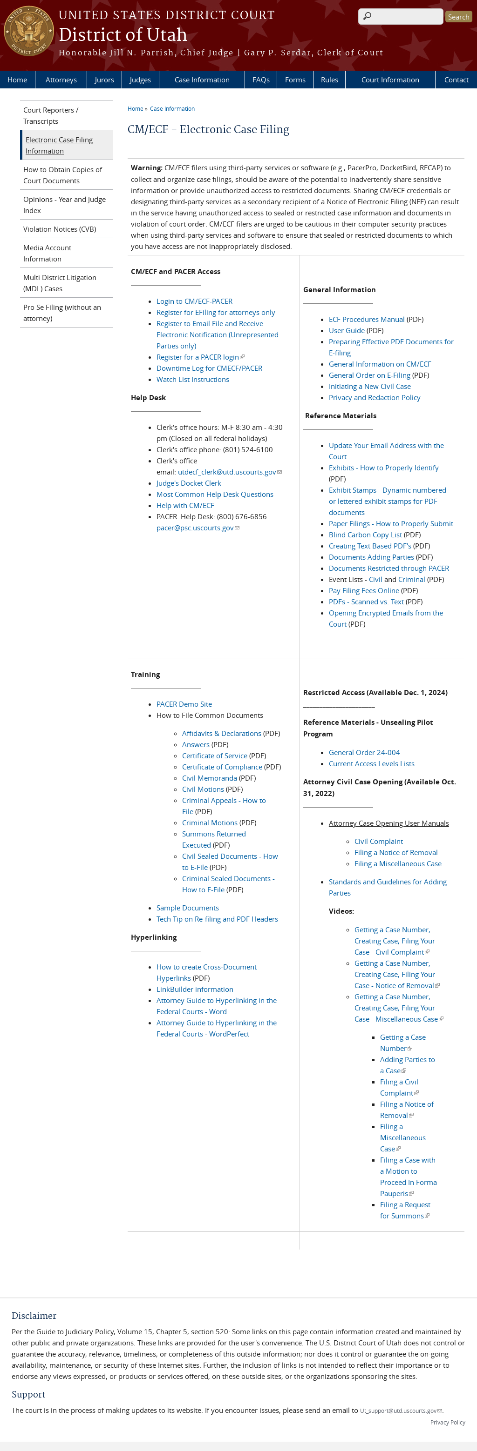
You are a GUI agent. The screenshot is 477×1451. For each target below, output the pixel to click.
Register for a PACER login (201, 356)
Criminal (411, 579)
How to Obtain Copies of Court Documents (62, 175)
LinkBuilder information (195, 989)
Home (17, 79)
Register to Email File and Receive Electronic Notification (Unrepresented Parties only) (218, 334)
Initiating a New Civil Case (370, 386)
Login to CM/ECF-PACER (194, 301)
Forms (295, 79)
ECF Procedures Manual (367, 319)
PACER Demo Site (184, 704)
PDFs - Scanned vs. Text (366, 601)
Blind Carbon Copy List (366, 534)
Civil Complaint (378, 841)
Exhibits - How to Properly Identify (384, 467)
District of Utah (123, 36)
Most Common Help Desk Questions (215, 494)
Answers (196, 744)
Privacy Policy (447, 1422)
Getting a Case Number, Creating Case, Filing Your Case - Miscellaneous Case (398, 1007)
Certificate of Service (214, 755)
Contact (456, 79)
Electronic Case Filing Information (59, 145)
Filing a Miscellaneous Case (398, 863)
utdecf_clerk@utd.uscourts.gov (230, 471)
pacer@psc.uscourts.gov (198, 527)
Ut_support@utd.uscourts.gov (401, 1410)
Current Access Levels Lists (372, 763)
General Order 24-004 (364, 752)
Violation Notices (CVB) (59, 229)
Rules (329, 79)
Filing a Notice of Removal (396, 852)
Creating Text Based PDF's (370, 545)
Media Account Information (47, 253)
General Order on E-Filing (369, 375)
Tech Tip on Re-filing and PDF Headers (217, 918)
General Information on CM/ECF (380, 363)
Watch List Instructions (193, 379)
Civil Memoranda (210, 777)
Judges (140, 79)
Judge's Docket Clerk (189, 483)
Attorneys (61, 79)
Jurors (104, 79)
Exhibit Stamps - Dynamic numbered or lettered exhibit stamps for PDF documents (387, 501)
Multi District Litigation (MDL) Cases (59, 283)
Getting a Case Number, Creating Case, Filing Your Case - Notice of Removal (397, 974)
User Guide (348, 330)
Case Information (202, 79)
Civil (375, 579)
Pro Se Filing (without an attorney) (62, 312)
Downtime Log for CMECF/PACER (209, 368)
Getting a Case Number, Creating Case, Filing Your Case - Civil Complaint (394, 940)
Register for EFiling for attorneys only (216, 312)
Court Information (390, 79)
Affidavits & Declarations (222, 733)
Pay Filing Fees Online (364, 590)
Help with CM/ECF (185, 505)
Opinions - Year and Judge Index (64, 204)
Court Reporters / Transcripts (51, 115)
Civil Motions (203, 789)
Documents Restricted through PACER (389, 568)
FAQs (261, 79)
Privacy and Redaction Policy (375, 397)
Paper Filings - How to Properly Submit (391, 523)
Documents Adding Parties (371, 557)
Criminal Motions (210, 822)
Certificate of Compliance (222, 766)
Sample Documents (188, 907)
